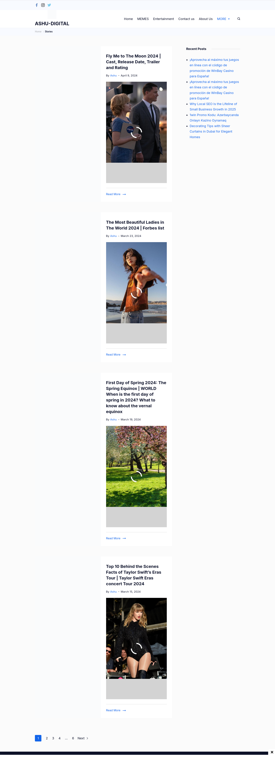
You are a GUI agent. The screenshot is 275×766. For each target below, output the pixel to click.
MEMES (143, 19)
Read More (113, 194)
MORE (223, 19)
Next (83, 738)
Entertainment (163, 19)
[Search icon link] (238, 19)
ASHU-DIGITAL (52, 23)
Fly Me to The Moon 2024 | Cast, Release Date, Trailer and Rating (133, 61)
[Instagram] (43, 5)
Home (128, 19)
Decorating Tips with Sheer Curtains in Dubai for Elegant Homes (211, 131)
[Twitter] (49, 5)
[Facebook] (36, 5)
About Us (206, 19)
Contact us (186, 19)
